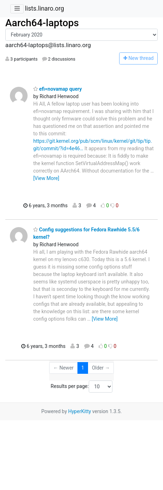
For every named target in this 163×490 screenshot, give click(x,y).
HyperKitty (79, 411)
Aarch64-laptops (42, 23)
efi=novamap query (57, 89)
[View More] (46, 178)
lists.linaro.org (44, 8)
